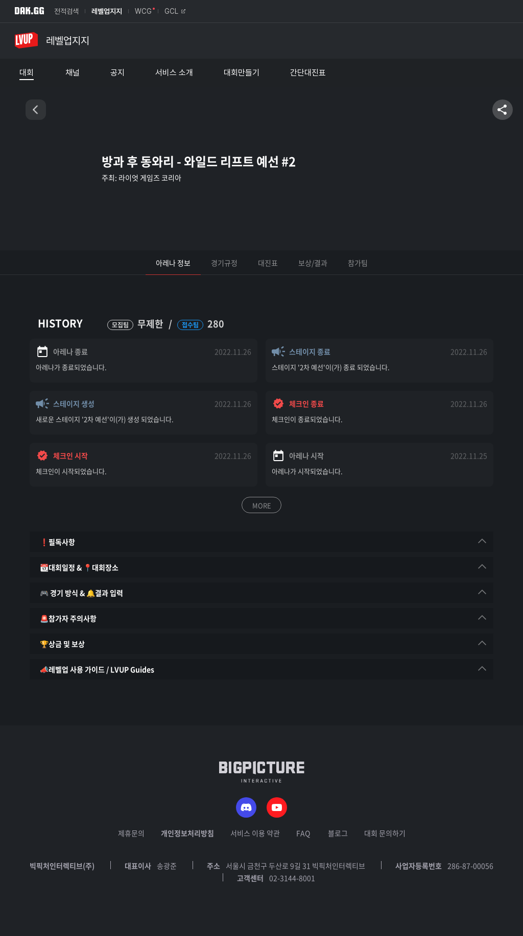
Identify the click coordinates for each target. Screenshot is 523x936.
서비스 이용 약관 (255, 833)
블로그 (338, 833)
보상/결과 (312, 263)
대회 (26, 73)
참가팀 (358, 263)
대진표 (268, 263)
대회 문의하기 (385, 833)
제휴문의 (131, 833)
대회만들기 (241, 73)
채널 (72, 73)
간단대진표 (308, 73)
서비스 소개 (174, 73)
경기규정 (224, 263)
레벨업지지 (106, 11)
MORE (261, 505)
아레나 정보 (173, 263)
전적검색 (66, 11)
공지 (117, 73)
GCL (174, 11)
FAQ (303, 833)
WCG (143, 11)
